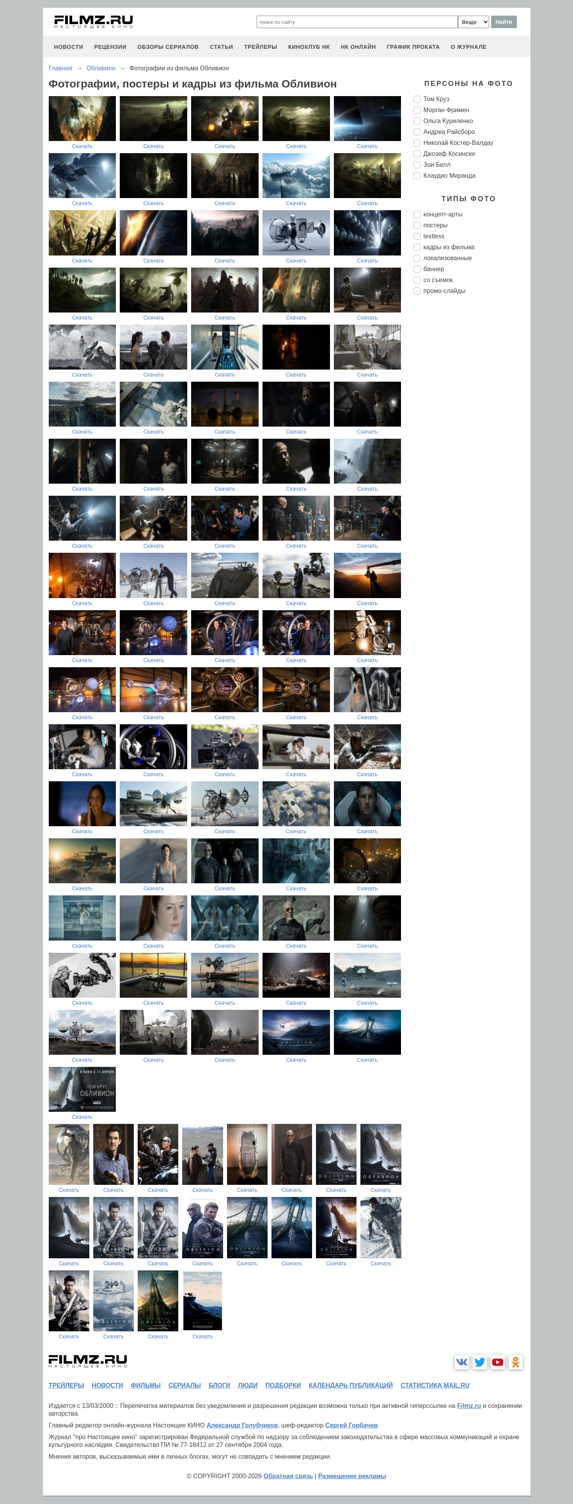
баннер (434, 269)
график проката (413, 47)
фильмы (145, 1385)
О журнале (469, 47)
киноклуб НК (309, 47)
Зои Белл (437, 164)
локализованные (448, 258)
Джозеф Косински (449, 153)
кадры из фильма (449, 247)
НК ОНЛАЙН (358, 47)
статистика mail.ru (435, 1385)
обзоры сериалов (168, 47)
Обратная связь (288, 1476)
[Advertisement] (471, 431)
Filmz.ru (469, 1405)
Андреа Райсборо (449, 132)
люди (247, 1385)
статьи (221, 47)
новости (68, 47)
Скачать (82, 146)
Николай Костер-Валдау (458, 142)
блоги (219, 1385)
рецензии (110, 47)
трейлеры (260, 47)
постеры (436, 225)
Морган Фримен (447, 110)
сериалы (185, 1385)
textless (434, 236)
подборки (283, 1385)
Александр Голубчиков (242, 1425)
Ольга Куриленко (448, 121)
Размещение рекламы (352, 1476)
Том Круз (436, 99)
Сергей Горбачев (351, 1425)
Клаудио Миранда (450, 175)
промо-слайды (445, 291)
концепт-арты (443, 214)
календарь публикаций (351, 1385)
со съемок (438, 280)
